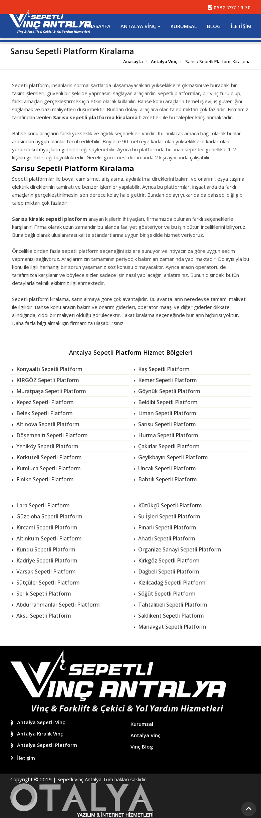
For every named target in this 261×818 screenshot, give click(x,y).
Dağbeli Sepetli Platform (168, 571)
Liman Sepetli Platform (166, 413)
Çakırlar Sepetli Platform (168, 446)
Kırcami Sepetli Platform (46, 527)
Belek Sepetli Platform (44, 413)
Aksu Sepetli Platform (43, 615)
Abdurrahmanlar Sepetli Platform (57, 604)
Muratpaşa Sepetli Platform (50, 391)
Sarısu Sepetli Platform (166, 424)
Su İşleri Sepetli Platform (168, 516)
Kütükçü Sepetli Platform (169, 505)
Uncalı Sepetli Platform (166, 468)
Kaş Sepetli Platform (163, 369)
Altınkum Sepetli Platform (48, 538)
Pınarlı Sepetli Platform (166, 527)
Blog (214, 26)
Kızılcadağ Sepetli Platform (171, 582)
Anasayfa (97, 26)
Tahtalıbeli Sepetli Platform (172, 604)
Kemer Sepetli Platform (167, 380)
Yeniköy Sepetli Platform (46, 446)
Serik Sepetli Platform (43, 593)
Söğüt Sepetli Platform (166, 593)
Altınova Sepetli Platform (47, 424)
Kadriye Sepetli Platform (46, 560)
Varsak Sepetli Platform (45, 571)
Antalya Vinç (140, 26)
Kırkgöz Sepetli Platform (168, 560)
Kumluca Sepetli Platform (48, 468)
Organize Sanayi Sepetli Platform (179, 549)
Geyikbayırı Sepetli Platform (172, 457)
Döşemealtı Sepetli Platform (51, 435)
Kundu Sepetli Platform (45, 549)
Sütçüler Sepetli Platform (47, 582)
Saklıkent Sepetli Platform (170, 615)
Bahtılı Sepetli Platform (167, 479)
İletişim (241, 26)
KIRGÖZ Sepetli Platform (47, 380)
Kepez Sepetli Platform (44, 402)
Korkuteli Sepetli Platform (48, 457)
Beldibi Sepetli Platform (167, 402)
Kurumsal (184, 26)
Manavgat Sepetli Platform (171, 626)
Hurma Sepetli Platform (167, 435)
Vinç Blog (141, 746)
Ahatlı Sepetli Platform (166, 538)
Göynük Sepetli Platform (168, 391)
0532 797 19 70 (229, 7)
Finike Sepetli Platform (44, 479)
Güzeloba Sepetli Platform (48, 516)
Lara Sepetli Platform (42, 505)
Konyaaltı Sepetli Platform (48, 369)
